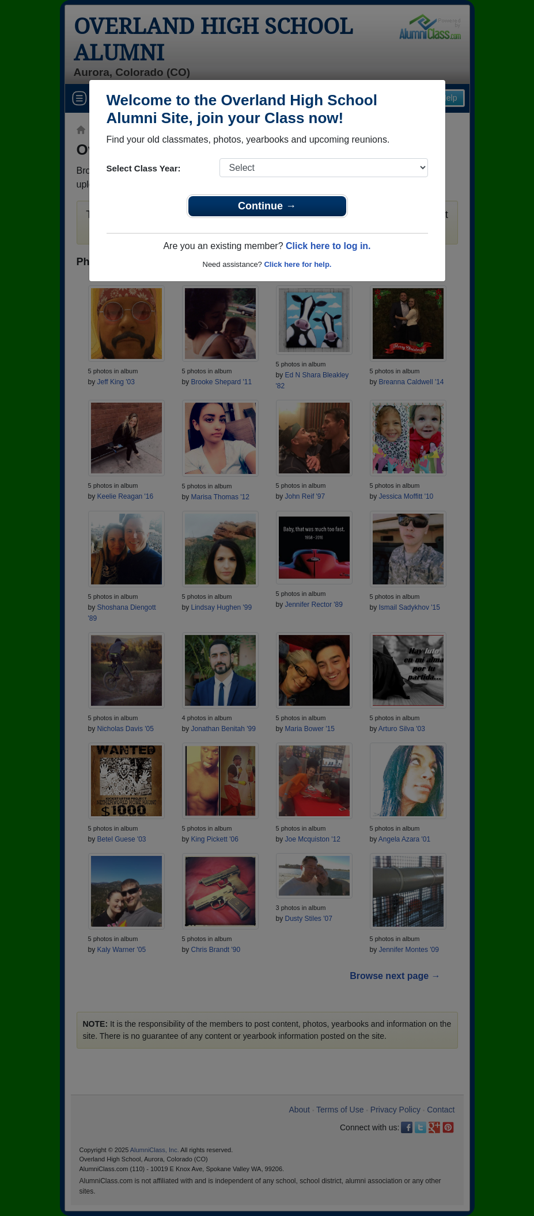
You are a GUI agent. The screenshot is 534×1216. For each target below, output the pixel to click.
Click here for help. (297, 264)
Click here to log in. (328, 246)
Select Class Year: (144, 168)
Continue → (267, 206)
